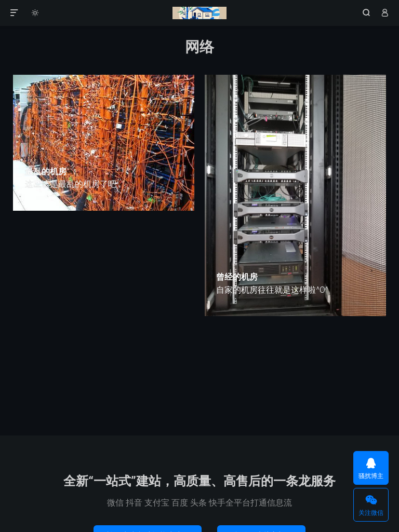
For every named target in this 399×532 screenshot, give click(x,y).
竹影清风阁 (199, 13)
